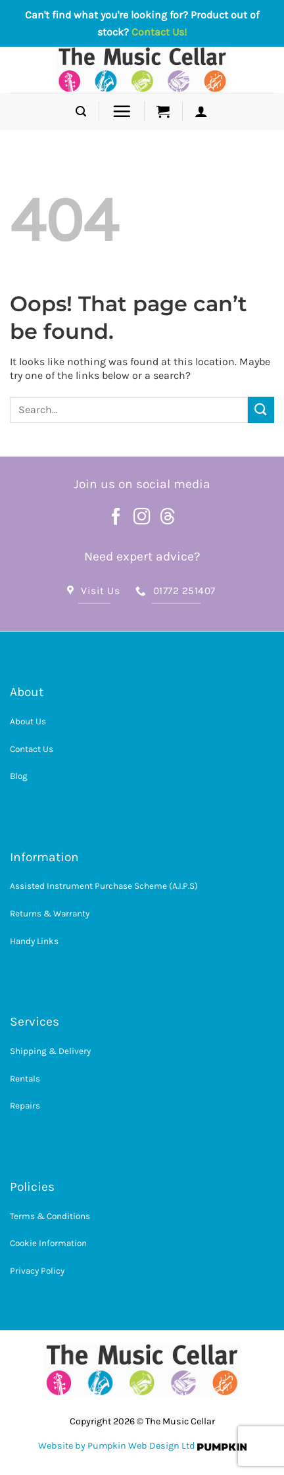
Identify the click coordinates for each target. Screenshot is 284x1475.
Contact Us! (159, 32)
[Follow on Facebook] (116, 518)
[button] (81, 111)
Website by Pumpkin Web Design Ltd (116, 1445)
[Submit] (261, 409)
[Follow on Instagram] (142, 518)
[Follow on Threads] (167, 518)
